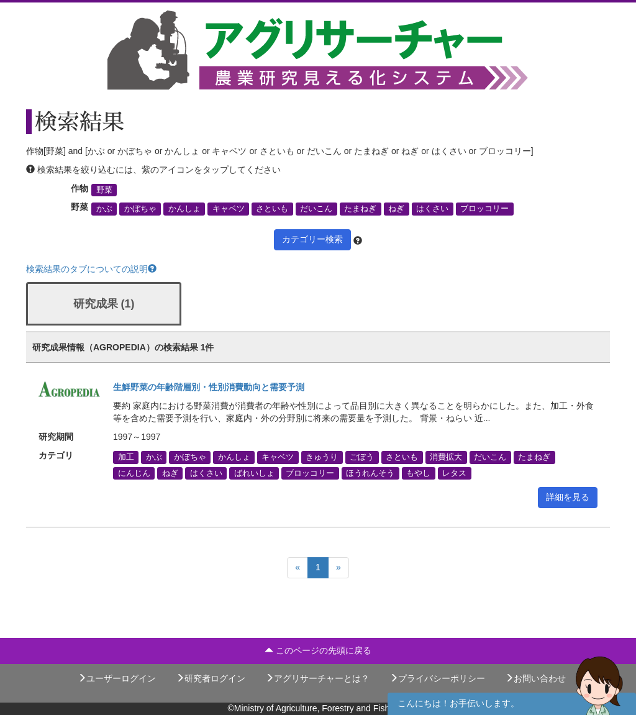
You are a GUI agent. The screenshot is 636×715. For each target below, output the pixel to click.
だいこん (316, 208)
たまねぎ (360, 208)
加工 (126, 457)
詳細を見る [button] (567, 497)
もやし (418, 472)
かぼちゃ (140, 208)
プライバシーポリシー (437, 678)
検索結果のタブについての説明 (91, 269)
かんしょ (184, 208)
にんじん (134, 472)
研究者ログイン (210, 678)
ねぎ (396, 208)
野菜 (104, 190)
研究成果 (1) (104, 304)
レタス (454, 472)
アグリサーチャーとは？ (317, 678)
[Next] (338, 567)
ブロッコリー (484, 208)
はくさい (432, 208)
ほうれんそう (370, 472)
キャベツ (228, 208)
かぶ (104, 208)
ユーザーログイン (117, 678)
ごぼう (362, 457)
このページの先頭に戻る (318, 650)
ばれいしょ (254, 472)
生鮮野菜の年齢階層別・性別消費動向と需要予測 (208, 387)
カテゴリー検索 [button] (312, 239)
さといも (272, 208)
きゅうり (322, 457)
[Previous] (297, 567)
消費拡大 (446, 457)
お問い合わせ (535, 678)
